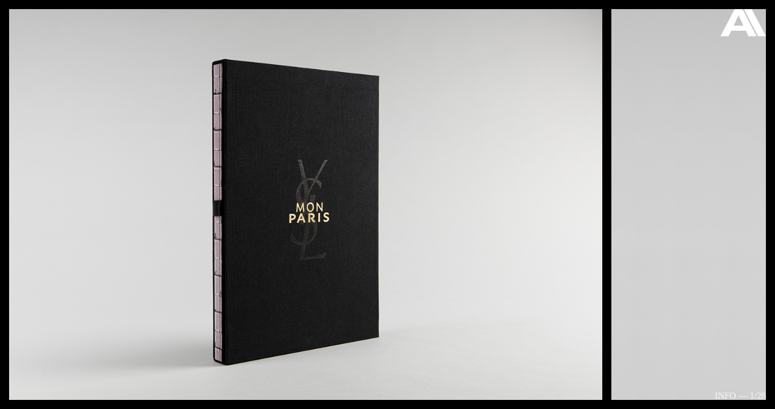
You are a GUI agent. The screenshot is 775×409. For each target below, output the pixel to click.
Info (725, 395)
